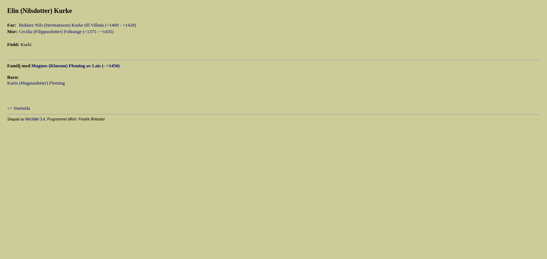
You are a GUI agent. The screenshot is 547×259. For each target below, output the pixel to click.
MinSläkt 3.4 (35, 119)
